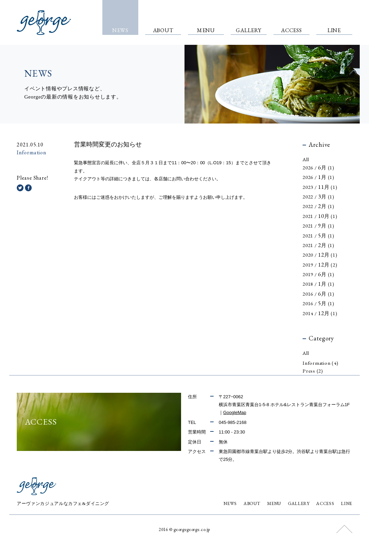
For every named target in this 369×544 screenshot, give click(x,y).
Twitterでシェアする (20, 187)
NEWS (230, 503)
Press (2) (313, 371)
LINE (346, 503)
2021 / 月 (320, 216)
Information (31, 152)
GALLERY (299, 503)
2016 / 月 (318, 294)
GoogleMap (234, 412)
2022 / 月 (318, 197)
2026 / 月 (318, 168)
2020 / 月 (320, 255)
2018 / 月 (318, 284)
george (44, 22)
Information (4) (320, 363)
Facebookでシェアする (28, 187)
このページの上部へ (344, 529)
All (306, 159)
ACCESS (325, 503)
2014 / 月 (320, 313)
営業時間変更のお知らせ (108, 144)
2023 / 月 (320, 187)
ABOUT (252, 503)
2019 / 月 (320, 265)
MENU (274, 503)
